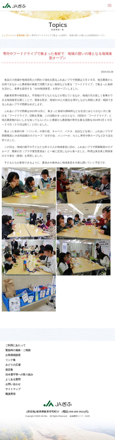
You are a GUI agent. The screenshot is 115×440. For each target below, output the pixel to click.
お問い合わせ (13, 384)
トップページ (8, 35)
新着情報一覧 (23, 35)
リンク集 (10, 360)
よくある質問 (13, 379)
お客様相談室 (13, 355)
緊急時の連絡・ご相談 (18, 350)
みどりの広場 (13, 364)
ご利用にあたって (15, 345)
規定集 (9, 369)
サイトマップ (13, 389)
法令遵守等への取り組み (19, 374)
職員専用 (10, 394)
